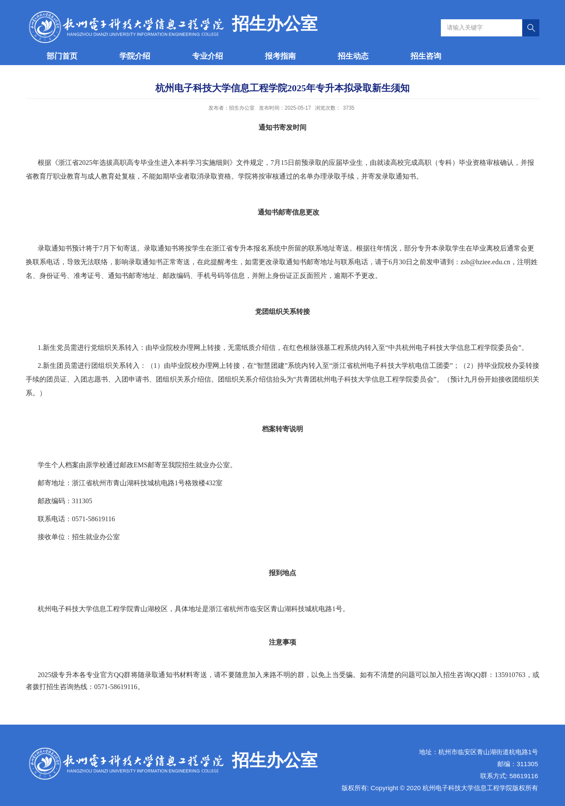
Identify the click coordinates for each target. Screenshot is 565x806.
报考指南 (280, 56)
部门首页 (62, 56)
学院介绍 (134, 56)
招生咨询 (425, 56)
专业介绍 (207, 56)
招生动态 (353, 56)
